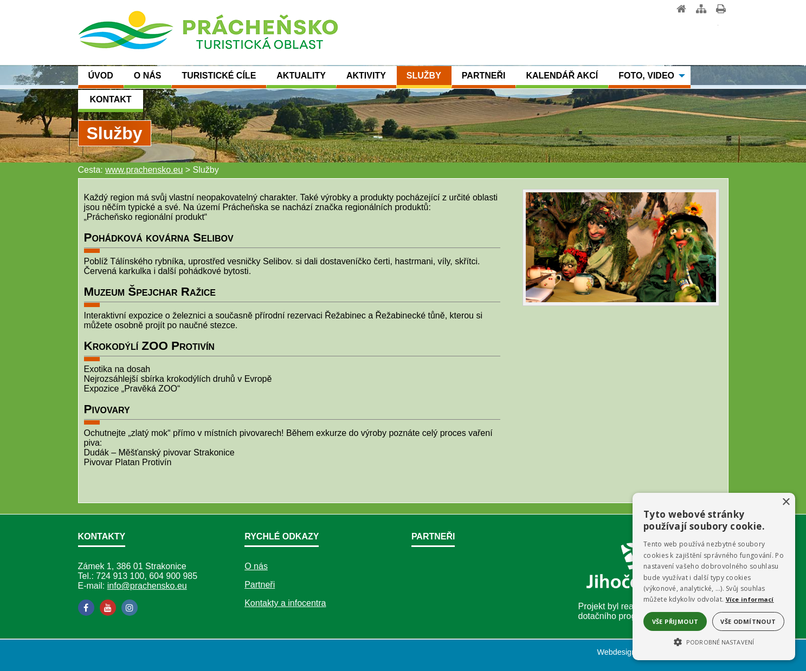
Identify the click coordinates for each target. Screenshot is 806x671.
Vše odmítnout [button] (748, 621)
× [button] (786, 502)
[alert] (714, 576)
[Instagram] (129, 608)
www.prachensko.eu (144, 169)
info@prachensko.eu (147, 585)
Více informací (750, 599)
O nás (256, 566)
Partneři (259, 584)
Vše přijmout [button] (675, 621)
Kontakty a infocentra (285, 603)
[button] (713, 641)
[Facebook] (86, 608)
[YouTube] (108, 608)
